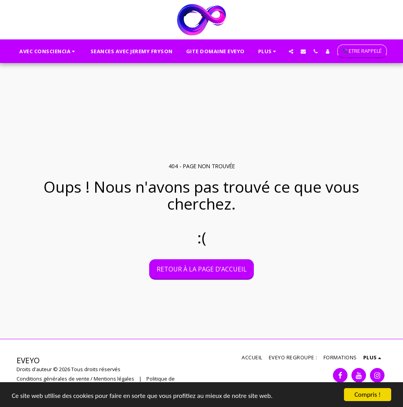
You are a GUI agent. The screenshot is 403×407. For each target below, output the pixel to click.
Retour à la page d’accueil (202, 269)
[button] (48, 51)
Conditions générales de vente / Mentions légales (75, 378)
